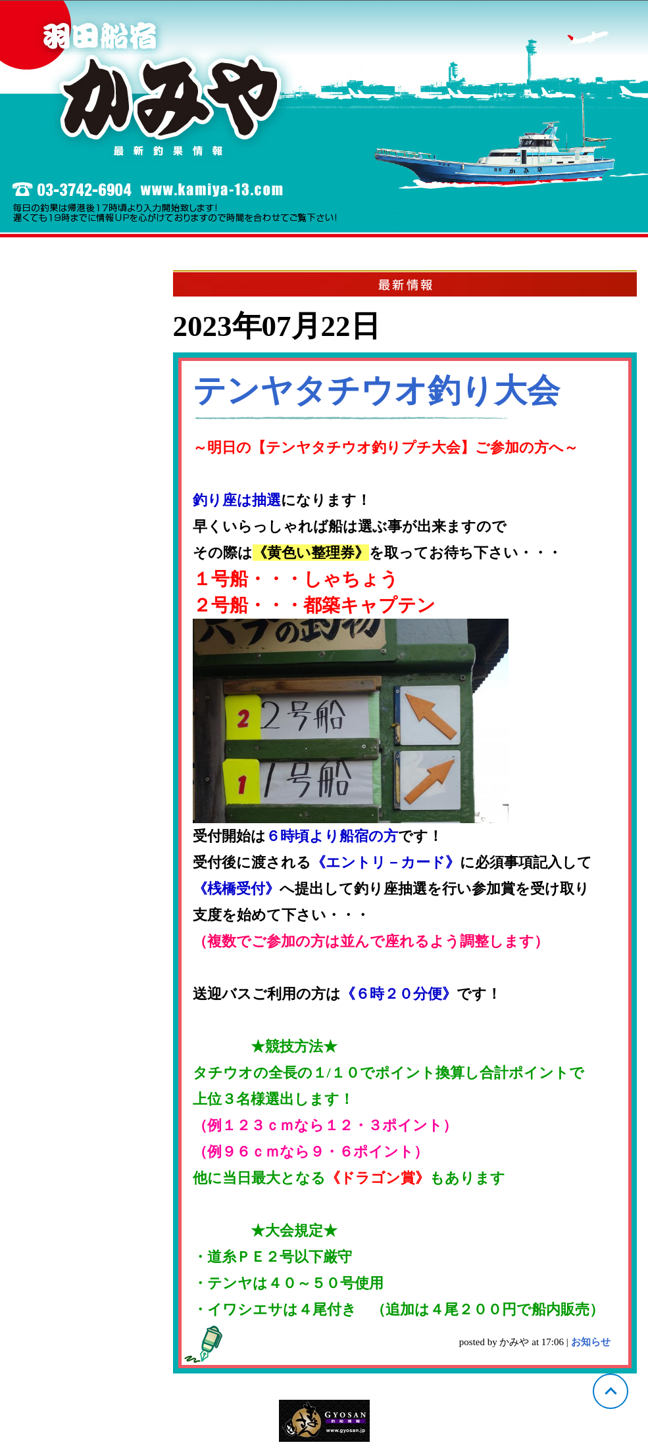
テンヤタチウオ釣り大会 (376, 390)
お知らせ (591, 1342)
